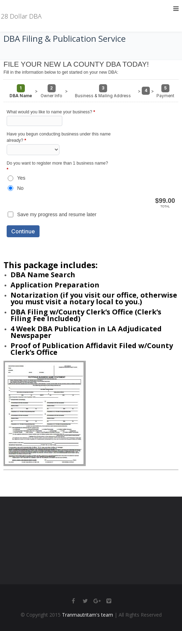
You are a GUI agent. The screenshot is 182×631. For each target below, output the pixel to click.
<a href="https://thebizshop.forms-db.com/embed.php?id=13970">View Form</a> (91, 157)
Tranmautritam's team (87, 614)
